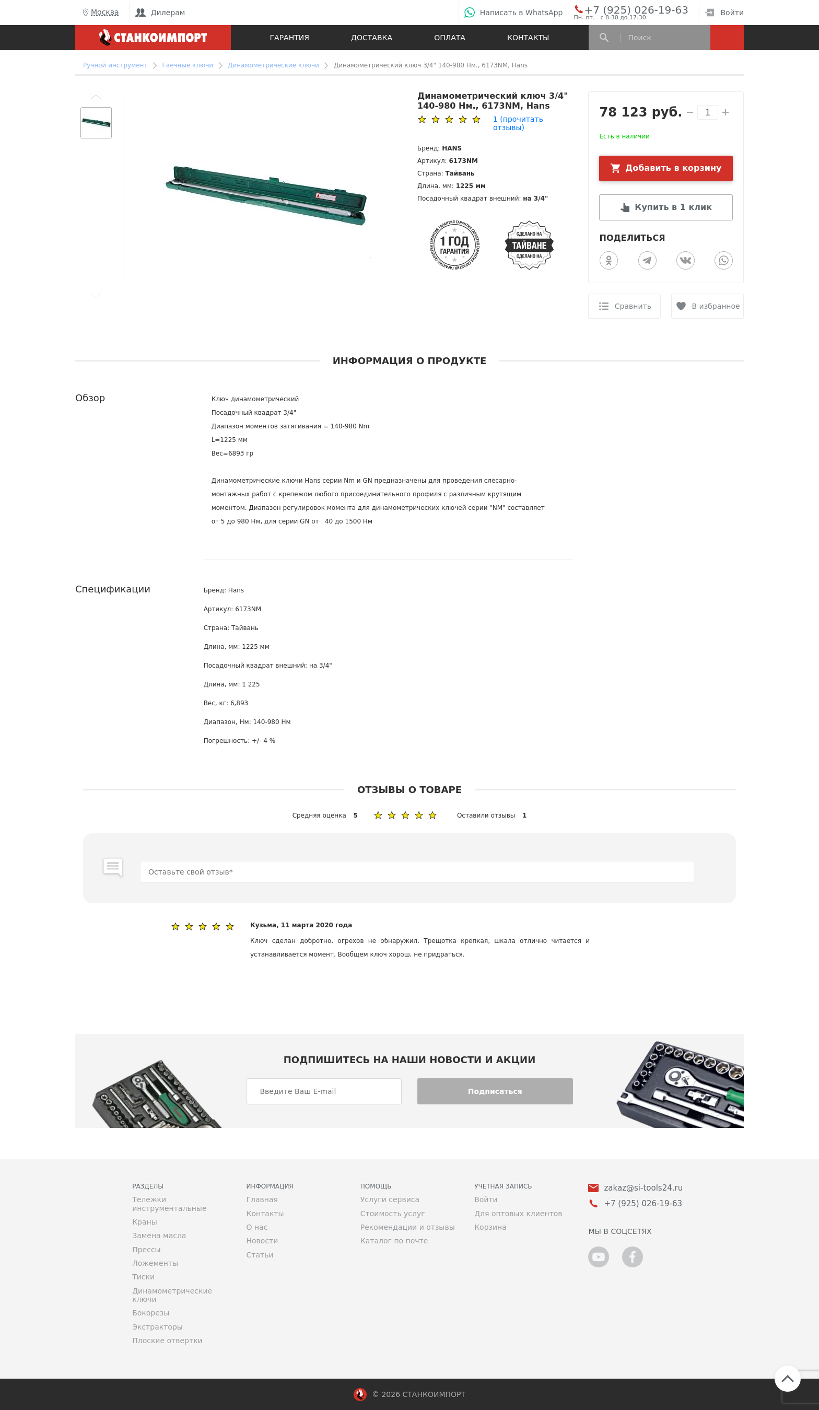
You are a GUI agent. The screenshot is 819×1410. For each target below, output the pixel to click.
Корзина (490, 1227)
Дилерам (160, 12)
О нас (256, 1227)
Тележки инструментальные (169, 1203)
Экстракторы (157, 1327)
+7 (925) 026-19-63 (624, 9)
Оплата (449, 37)
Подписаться (495, 1091)
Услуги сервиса (389, 1199)
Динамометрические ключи (172, 1295)
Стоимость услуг (392, 1213)
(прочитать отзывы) (518, 123)
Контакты (528, 37)
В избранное (716, 306)
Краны (144, 1222)
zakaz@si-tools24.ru (643, 1188)
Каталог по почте (394, 1241)
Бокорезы (150, 1313)
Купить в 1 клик (673, 207)
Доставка (371, 37)
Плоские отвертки (167, 1340)
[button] (96, 96)
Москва (99, 12)
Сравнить (633, 306)
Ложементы (155, 1263)
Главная (261, 1199)
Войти (724, 12)
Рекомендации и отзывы (407, 1227)
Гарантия (289, 37)
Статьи (259, 1255)
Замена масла (159, 1235)
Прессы (146, 1249)
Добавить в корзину (673, 168)
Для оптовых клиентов (518, 1213)
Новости (262, 1241)
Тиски (143, 1277)
